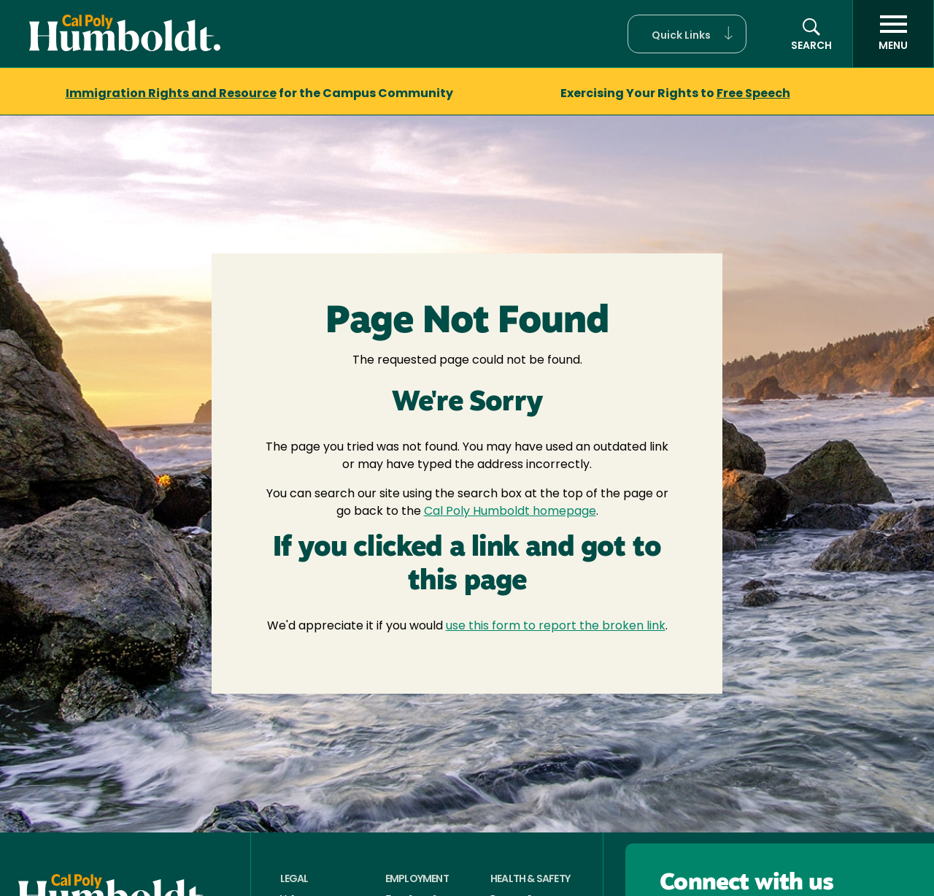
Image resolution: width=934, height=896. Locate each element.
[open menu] (893, 33)
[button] (687, 34)
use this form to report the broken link (555, 626)
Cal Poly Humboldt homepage (510, 512)
